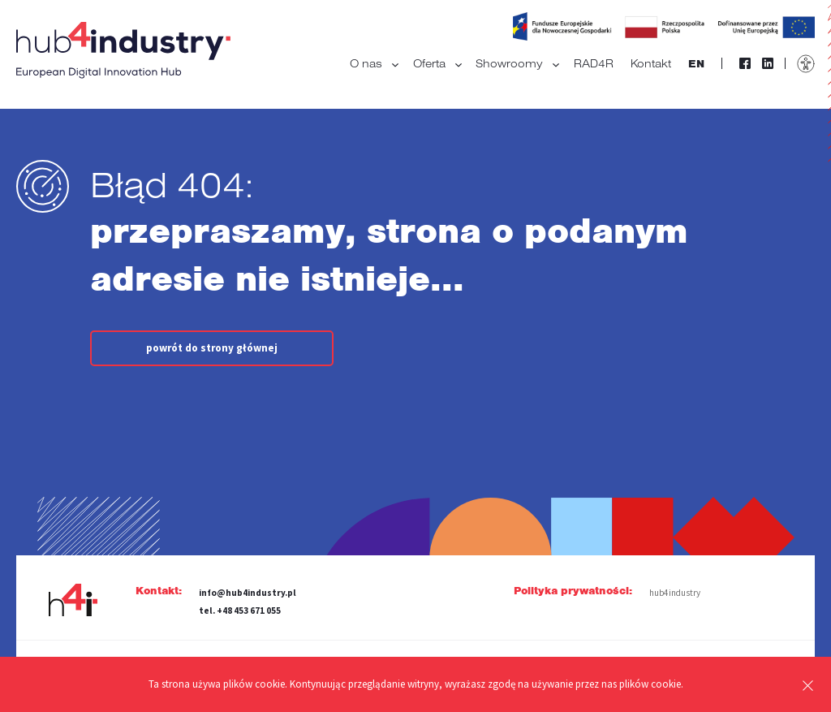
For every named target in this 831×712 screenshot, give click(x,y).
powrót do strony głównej (212, 348)
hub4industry (674, 592)
